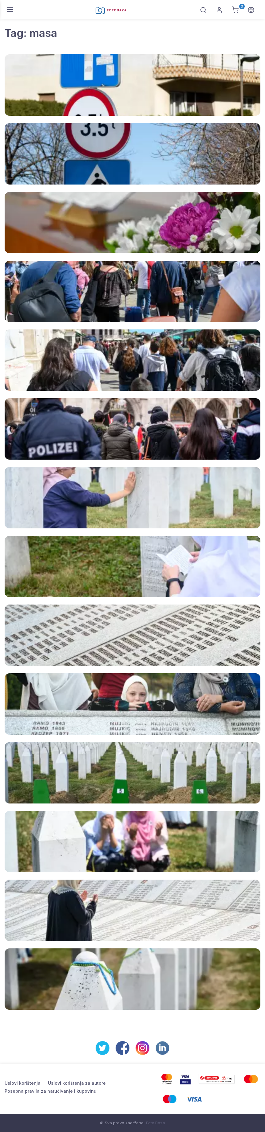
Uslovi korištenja (23, 1083)
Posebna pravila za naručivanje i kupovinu (51, 1091)
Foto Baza (155, 1122)
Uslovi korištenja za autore (77, 1083)
